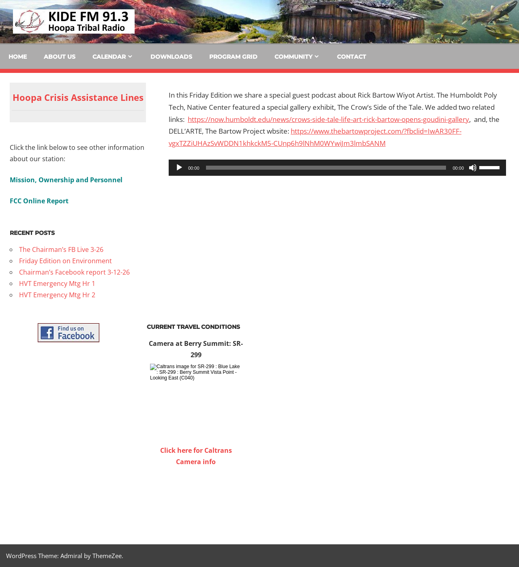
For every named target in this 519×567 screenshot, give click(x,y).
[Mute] (473, 168)
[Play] (179, 168)
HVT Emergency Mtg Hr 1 (57, 283)
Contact (351, 56)
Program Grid (233, 56)
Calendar (109, 56)
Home (18, 56)
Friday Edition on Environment (65, 260)
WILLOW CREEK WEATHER (196, 497)
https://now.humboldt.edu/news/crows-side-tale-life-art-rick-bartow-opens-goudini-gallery (328, 119)
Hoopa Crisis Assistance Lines (78, 97)
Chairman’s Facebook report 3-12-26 (74, 272)
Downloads (171, 56)
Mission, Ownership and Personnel (66, 179)
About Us (59, 56)
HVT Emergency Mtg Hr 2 (57, 294)
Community (293, 56)
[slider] (326, 168)
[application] (337, 168)
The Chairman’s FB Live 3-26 (61, 249)
